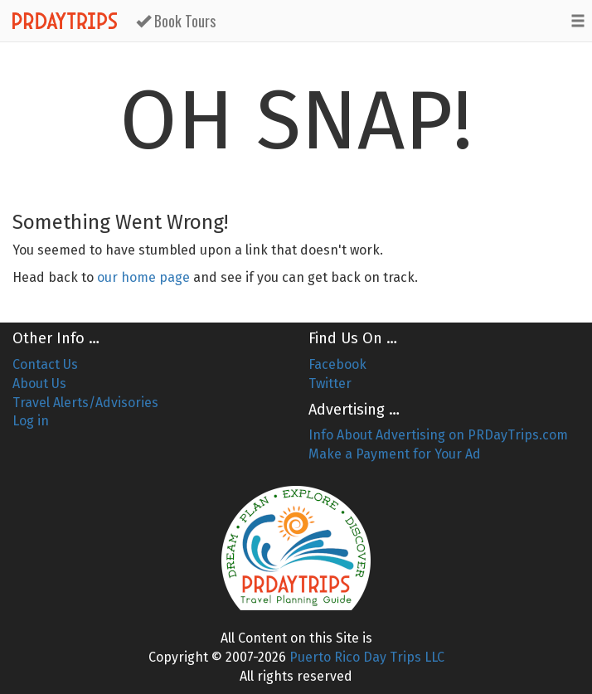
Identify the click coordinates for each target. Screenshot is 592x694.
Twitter (330, 383)
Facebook (337, 364)
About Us (39, 383)
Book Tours (176, 21)
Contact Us (45, 364)
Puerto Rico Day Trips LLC (366, 657)
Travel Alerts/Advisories (85, 402)
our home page (143, 277)
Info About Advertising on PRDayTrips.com (438, 435)
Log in (30, 421)
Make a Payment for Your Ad (394, 454)
